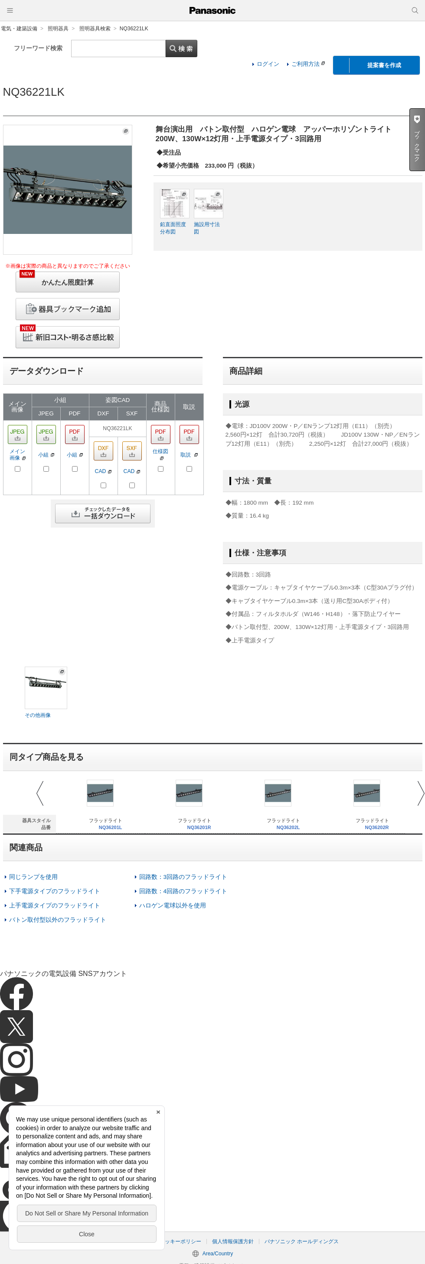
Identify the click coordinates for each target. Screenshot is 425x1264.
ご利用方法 (308, 64)
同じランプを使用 (33, 877)
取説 (189, 455)
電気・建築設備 (19, 29)
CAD (103, 471)
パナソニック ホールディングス (302, 1241)
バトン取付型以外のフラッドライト (57, 920)
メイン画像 (18, 454)
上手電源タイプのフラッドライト (54, 905)
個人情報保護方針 (233, 1241)
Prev (39, 793)
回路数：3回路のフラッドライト (183, 877)
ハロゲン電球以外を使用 (172, 905)
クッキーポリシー (180, 1241)
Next (421, 793)
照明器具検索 (95, 29)
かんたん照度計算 (57, 279)
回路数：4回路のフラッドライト (183, 891)
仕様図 (160, 454)
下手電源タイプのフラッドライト (54, 891)
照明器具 (58, 29)
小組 (46, 455)
